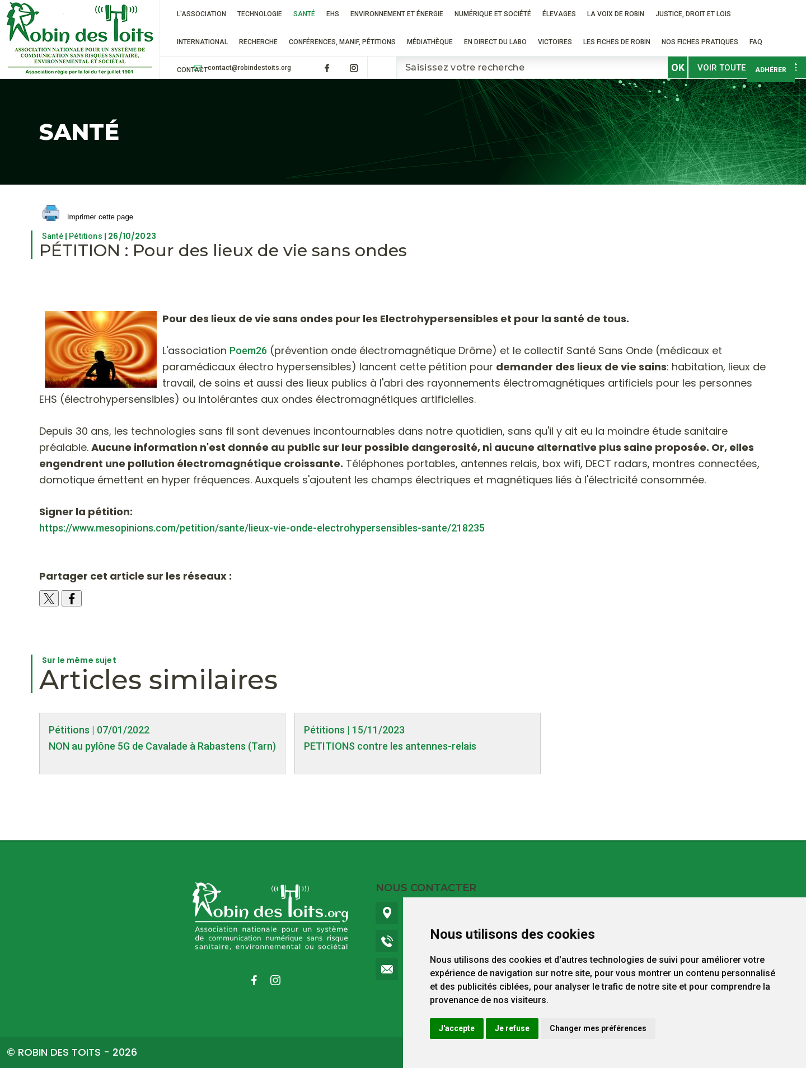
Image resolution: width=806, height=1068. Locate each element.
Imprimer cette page (88, 217)
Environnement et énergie (396, 14)
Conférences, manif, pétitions (342, 42)
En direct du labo (495, 42)
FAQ (755, 42)
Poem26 (248, 350)
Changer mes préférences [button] (598, 1028)
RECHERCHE (258, 42)
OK (678, 67)
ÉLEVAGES (559, 14)
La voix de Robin (615, 14)
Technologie (259, 14)
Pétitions (85, 236)
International (202, 42)
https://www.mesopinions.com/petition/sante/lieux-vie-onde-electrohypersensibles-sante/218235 (262, 528)
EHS (332, 14)
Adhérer (770, 70)
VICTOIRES (555, 42)
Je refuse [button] (512, 1028)
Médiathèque (430, 42)
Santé (304, 14)
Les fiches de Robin (616, 42)
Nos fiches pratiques (700, 42)
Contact (192, 70)
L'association (201, 14)
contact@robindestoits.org (249, 68)
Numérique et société (492, 14)
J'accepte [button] (457, 1028)
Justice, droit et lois (693, 14)
